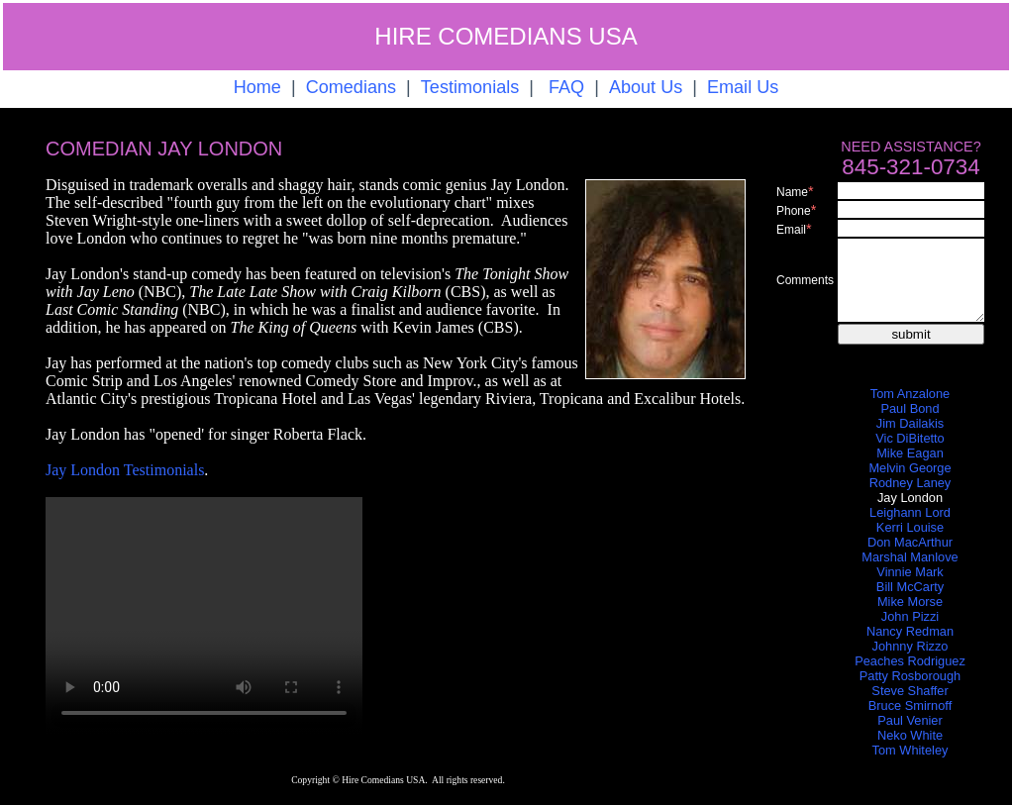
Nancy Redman (910, 631)
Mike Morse (910, 601)
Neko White (910, 735)
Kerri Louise (910, 527)
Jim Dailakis (910, 423)
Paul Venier (909, 720)
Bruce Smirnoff (910, 705)
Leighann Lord (910, 512)
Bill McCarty (910, 586)
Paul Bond (909, 408)
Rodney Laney (910, 482)
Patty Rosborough (910, 675)
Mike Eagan (910, 453)
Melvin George (909, 467)
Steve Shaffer (909, 690)
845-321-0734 (910, 166)
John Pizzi (910, 616)
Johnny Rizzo (910, 646)
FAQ (566, 87)
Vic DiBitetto (909, 438)
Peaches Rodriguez (910, 661)
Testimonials (470, 87)
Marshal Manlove (909, 557)
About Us (645, 87)
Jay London (910, 497)
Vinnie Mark (909, 571)
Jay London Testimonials (125, 469)
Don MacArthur (910, 542)
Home (257, 87)
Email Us (742, 87)
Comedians (351, 87)
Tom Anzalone (910, 393)
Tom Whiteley (910, 750)
